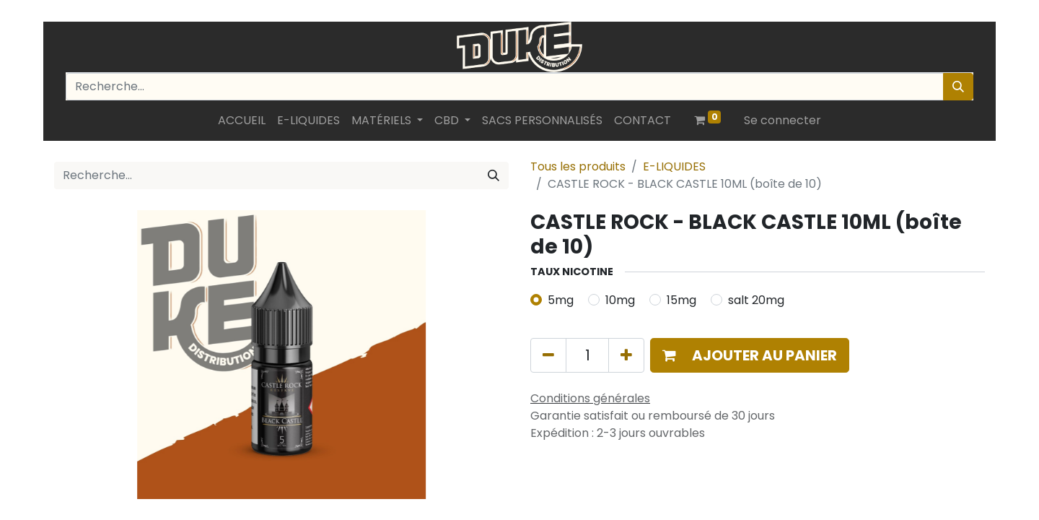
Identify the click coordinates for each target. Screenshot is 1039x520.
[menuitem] (241, 120)
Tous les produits (578, 166)
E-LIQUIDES (674, 166)
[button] (749, 355)
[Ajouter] (626, 355)
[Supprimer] (548, 355)
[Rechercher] (958, 86)
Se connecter (782, 120)
